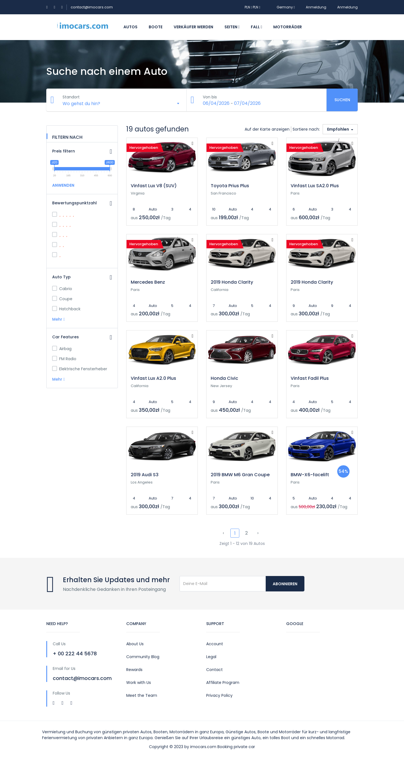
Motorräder (287, 27)
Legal (211, 657)
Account (214, 644)
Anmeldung (316, 7)
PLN (249, 7)
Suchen (342, 100)
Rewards (134, 669)
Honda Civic (224, 378)
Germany (283, 7)
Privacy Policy (219, 695)
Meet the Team (141, 695)
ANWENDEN (63, 185)
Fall (256, 27)
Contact (214, 669)
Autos (130, 27)
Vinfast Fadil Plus (310, 378)
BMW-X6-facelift (310, 474)
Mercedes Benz (148, 282)
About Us (135, 644)
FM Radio (64, 359)
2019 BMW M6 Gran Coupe (240, 474)
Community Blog (142, 657)
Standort (71, 97)
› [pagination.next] (257, 533)
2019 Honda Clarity (232, 282)
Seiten (232, 27)
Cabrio (62, 289)
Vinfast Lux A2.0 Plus (153, 378)
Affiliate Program (222, 682)
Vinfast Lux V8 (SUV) (154, 185)
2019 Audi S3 (145, 474)
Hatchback (66, 309)
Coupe (62, 299)
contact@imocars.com (92, 7)
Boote (155, 27)
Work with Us (138, 682)
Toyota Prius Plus (230, 185)
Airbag (62, 348)
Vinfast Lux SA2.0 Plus (315, 185)
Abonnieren (285, 584)
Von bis (210, 97)
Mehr (58, 319)
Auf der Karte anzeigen (267, 129)
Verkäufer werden (193, 27)
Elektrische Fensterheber (79, 369)
